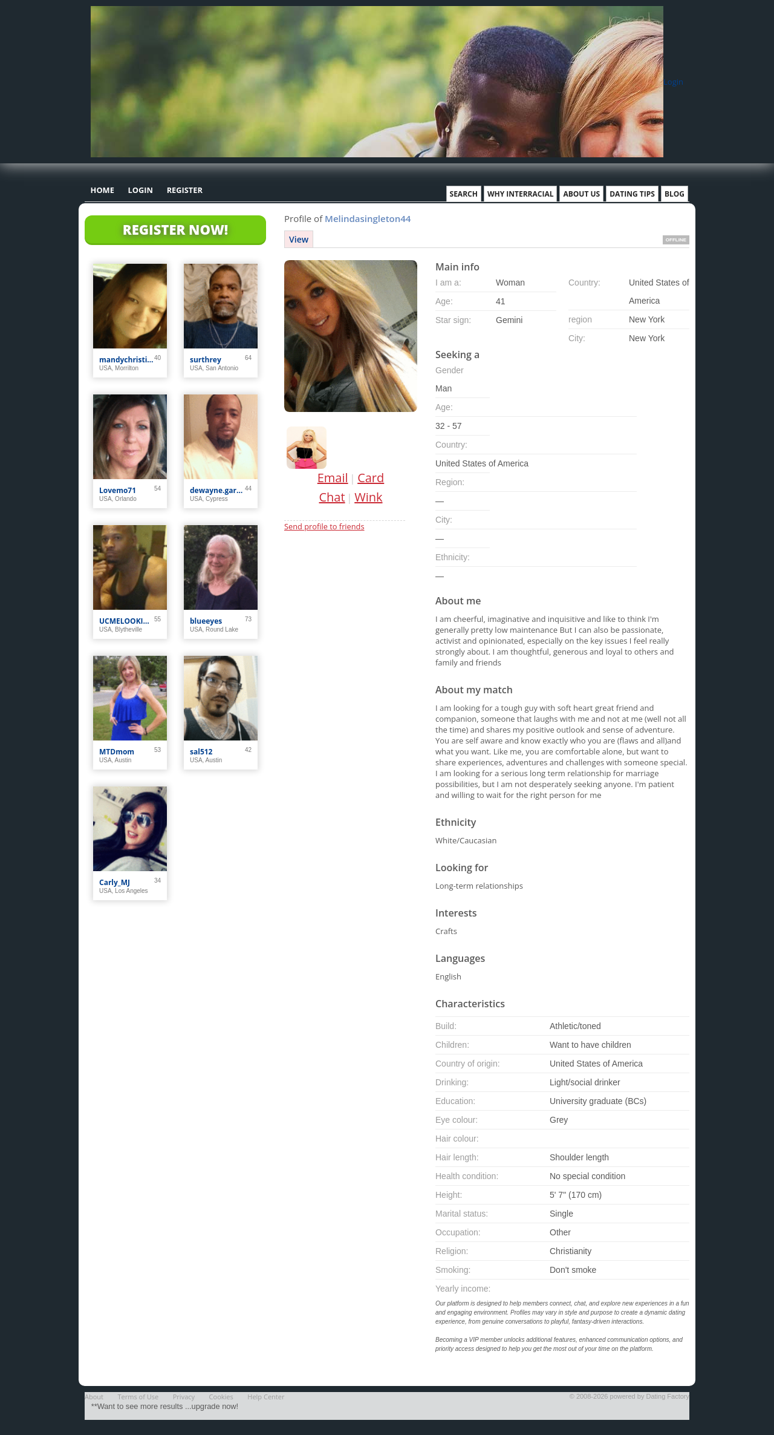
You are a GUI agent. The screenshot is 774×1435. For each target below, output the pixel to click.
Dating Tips (632, 194)
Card (370, 477)
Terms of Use (138, 1396)
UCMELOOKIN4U (126, 621)
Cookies (221, 1396)
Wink (368, 497)
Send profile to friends (324, 526)
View (298, 239)
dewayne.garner (217, 490)
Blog (675, 194)
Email (332, 477)
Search (464, 194)
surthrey (205, 360)
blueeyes (206, 621)
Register (185, 190)
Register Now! (175, 229)
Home (102, 190)
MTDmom (116, 752)
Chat (332, 497)
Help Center (265, 1396)
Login (673, 81)
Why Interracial (520, 194)
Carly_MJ (114, 882)
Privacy (184, 1396)
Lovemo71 (117, 490)
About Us (581, 194)
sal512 (201, 752)
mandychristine (126, 360)
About (94, 1396)
